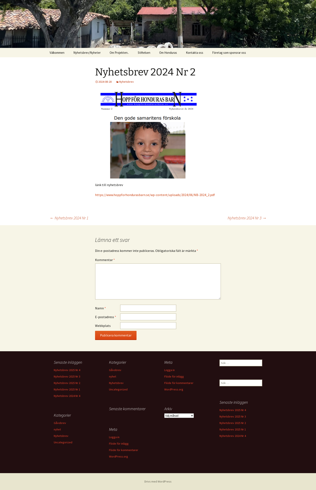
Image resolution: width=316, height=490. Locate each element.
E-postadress (105, 317)
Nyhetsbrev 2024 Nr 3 (247, 217)
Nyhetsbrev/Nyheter (87, 53)
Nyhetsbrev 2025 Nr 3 (67, 376)
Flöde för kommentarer (178, 383)
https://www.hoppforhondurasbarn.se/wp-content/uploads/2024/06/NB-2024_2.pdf (155, 195)
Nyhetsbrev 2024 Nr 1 (69, 217)
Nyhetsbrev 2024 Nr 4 (67, 396)
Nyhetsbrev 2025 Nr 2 (67, 383)
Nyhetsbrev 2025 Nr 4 (67, 370)
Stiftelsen (144, 53)
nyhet (112, 376)
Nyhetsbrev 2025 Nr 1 (67, 389)
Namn (100, 308)
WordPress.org (173, 389)
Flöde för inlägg (174, 376)
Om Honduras (168, 53)
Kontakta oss (194, 53)
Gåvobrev (115, 370)
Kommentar (105, 260)
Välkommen (57, 53)
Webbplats (103, 326)
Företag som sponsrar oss (229, 53)
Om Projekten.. (119, 53)
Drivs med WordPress (158, 481)
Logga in (169, 370)
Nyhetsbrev (126, 82)
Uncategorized (118, 389)
